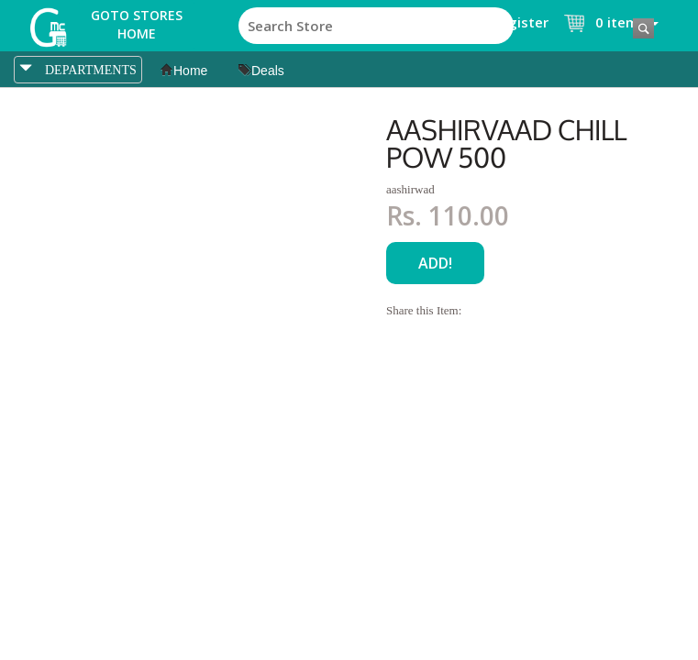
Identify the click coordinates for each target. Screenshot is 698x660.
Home (184, 70)
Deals (261, 70)
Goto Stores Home (137, 24)
